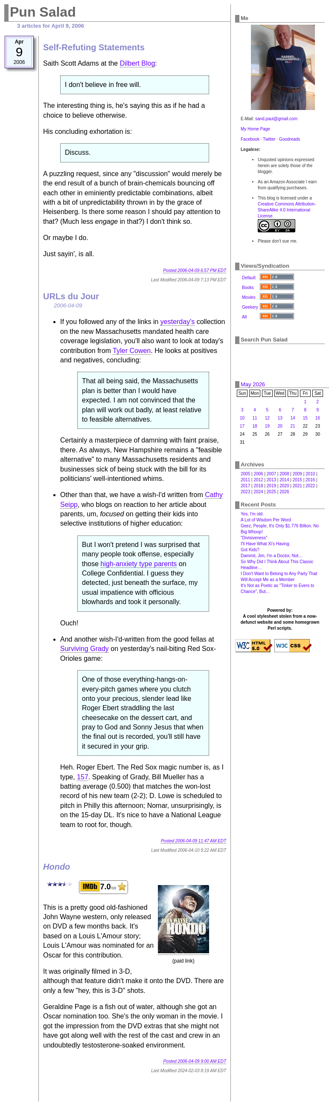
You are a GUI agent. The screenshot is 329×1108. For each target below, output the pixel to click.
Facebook (250, 139)
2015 (297, 479)
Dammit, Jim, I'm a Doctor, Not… (272, 555)
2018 (258, 485)
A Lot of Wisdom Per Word (266, 520)
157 (82, 777)
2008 (284, 474)
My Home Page (255, 129)
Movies (249, 297)
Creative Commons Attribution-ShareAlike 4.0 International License (287, 210)
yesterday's (177, 321)
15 (305, 418)
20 (280, 426)
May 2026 (253, 384)
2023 (245, 491)
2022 (310, 485)
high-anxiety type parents (139, 563)
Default (249, 277)
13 (280, 418)
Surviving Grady (84, 648)
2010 (310, 474)
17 (242, 426)
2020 (284, 485)
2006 (258, 474)
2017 (245, 485)
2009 (297, 474)
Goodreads (289, 139)
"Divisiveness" (254, 537)
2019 (271, 485)
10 (242, 418)
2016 (310, 479)
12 (267, 418)
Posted (194, 270)
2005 (245, 474)
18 (254, 426)
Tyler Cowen (132, 350)
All (244, 317)
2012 (258, 479)
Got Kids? (250, 549)
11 (254, 418)
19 (267, 426)
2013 (271, 479)
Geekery (250, 307)
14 (293, 418)
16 (317, 418)
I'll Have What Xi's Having (265, 543)
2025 (271, 491)
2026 (284, 491)
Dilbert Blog (137, 63)
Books (248, 287)
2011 (245, 479)
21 (293, 426)
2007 (271, 474)
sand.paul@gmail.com (276, 118)
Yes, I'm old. (252, 514)
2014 (284, 479)
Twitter (269, 139)
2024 (258, 491)
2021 (297, 485)
